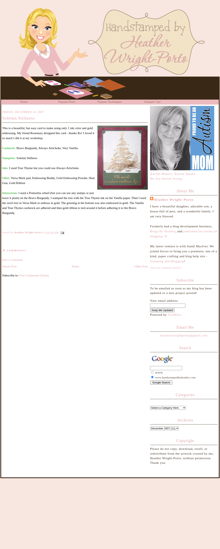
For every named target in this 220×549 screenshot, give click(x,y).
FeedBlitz (175, 314)
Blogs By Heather (162, 231)
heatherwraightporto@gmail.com (183, 335)
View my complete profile (165, 267)
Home (24, 101)
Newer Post (9, 266)
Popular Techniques (109, 101)
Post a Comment (12, 259)
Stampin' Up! (152, 101)
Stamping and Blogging (167, 261)
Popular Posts (66, 101)
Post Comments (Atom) (34, 275)
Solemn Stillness (18, 118)
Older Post (141, 266)
